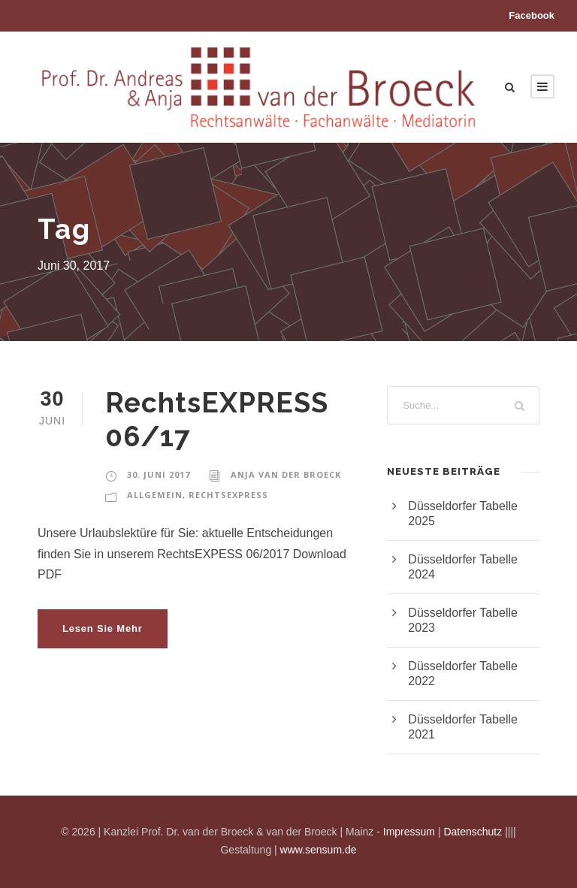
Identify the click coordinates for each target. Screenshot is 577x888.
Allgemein (155, 494)
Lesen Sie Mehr (102, 628)
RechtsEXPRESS (228, 494)
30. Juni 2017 (158, 474)
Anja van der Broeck (286, 474)
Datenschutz (472, 832)
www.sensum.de (318, 850)
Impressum (409, 832)
